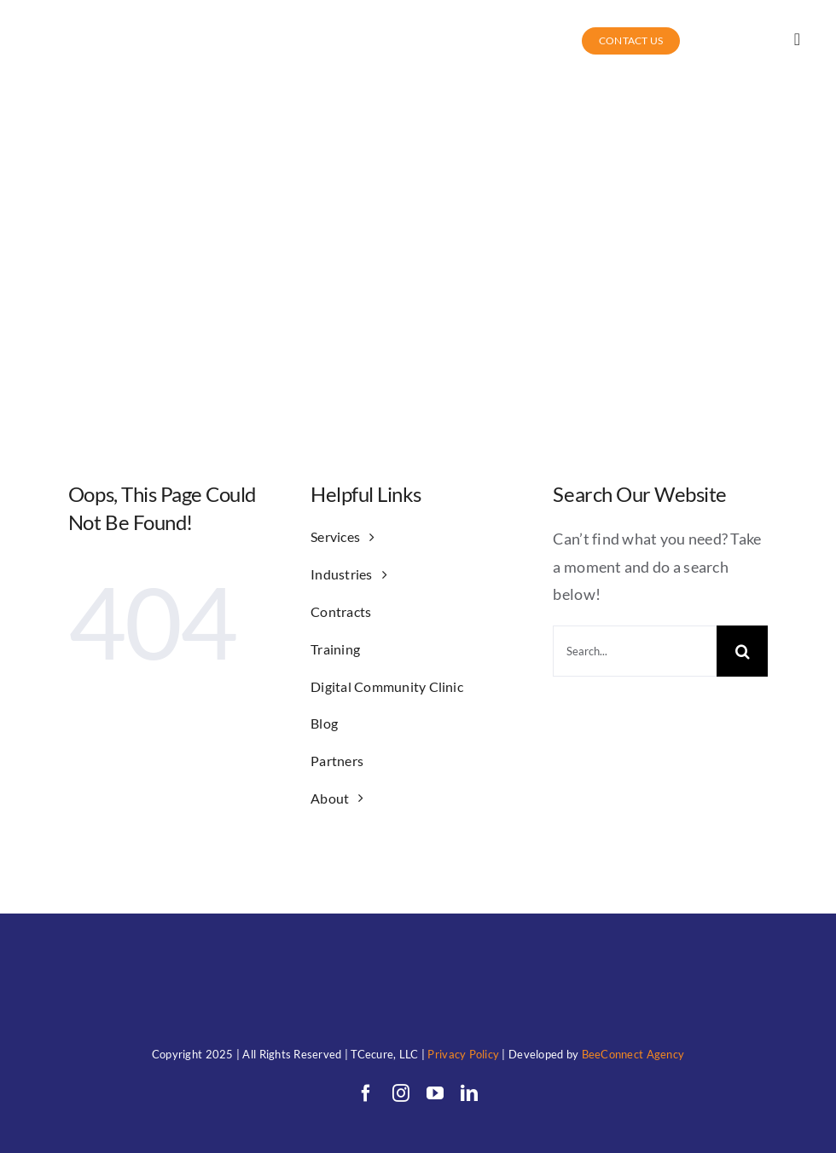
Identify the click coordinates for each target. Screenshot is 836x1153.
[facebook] (365, 1093)
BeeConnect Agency (633, 1054)
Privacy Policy (463, 1054)
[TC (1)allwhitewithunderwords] (95, 23)
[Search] (742, 651)
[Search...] (635, 651)
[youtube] (435, 1093)
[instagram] (400, 1093)
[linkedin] (469, 1093)
